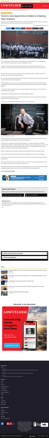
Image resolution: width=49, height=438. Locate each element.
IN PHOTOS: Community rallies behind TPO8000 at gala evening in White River (26, 286)
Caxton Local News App (5, 418)
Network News (3, 402)
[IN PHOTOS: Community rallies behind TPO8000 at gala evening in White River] (4, 288)
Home (2, 10)
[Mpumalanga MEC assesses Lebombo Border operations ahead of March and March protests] (4, 272)
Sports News (3, 404)
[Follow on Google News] (36, 195)
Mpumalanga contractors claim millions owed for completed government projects (27, 275)
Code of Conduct (4, 390)
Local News (3, 400)
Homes (2, 414)
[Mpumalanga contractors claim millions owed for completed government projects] (4, 277)
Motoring (6, 10)
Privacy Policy (3, 388)
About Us (2, 384)
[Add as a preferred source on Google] (27, 6)
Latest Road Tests (4, 412)
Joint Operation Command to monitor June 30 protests (21, 281)
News (47, 435)
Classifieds (3, 410)
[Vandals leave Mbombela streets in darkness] (4, 293)
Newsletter (3, 416)
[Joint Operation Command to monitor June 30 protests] (4, 282)
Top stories (43, 435)
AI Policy (2, 394)
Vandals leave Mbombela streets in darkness (19, 291)
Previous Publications (5, 386)
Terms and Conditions (5, 392)
